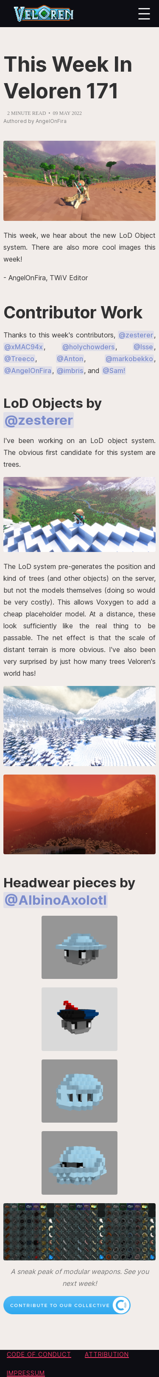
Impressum (26, 1373)
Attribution (107, 1354)
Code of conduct (39, 1354)
